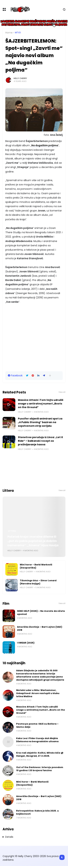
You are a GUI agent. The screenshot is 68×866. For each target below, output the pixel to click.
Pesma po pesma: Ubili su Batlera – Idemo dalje (37, 725)
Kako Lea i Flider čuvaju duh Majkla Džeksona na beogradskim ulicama (37, 740)
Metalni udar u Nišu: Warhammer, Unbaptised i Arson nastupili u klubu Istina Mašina (37, 693)
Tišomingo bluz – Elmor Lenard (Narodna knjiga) (38, 582)
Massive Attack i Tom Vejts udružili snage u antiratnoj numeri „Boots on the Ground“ (40, 403)
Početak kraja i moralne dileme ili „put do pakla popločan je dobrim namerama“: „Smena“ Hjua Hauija (33, 541)
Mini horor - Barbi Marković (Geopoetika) (36, 566)
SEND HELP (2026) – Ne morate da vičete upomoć (41, 613)
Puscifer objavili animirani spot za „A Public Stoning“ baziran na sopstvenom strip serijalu (40, 422)
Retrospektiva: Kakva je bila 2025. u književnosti (37, 812)
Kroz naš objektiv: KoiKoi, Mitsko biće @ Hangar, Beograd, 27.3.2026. (39, 754)
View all (62, 392)
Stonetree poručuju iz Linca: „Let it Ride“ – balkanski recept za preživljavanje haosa (40, 441)
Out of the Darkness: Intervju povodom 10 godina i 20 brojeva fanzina (39, 769)
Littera (12, 531)
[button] (50, 375)
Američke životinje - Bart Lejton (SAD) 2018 (39, 628)
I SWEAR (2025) (25, 642)
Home (9, 32)
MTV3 (18, 32)
